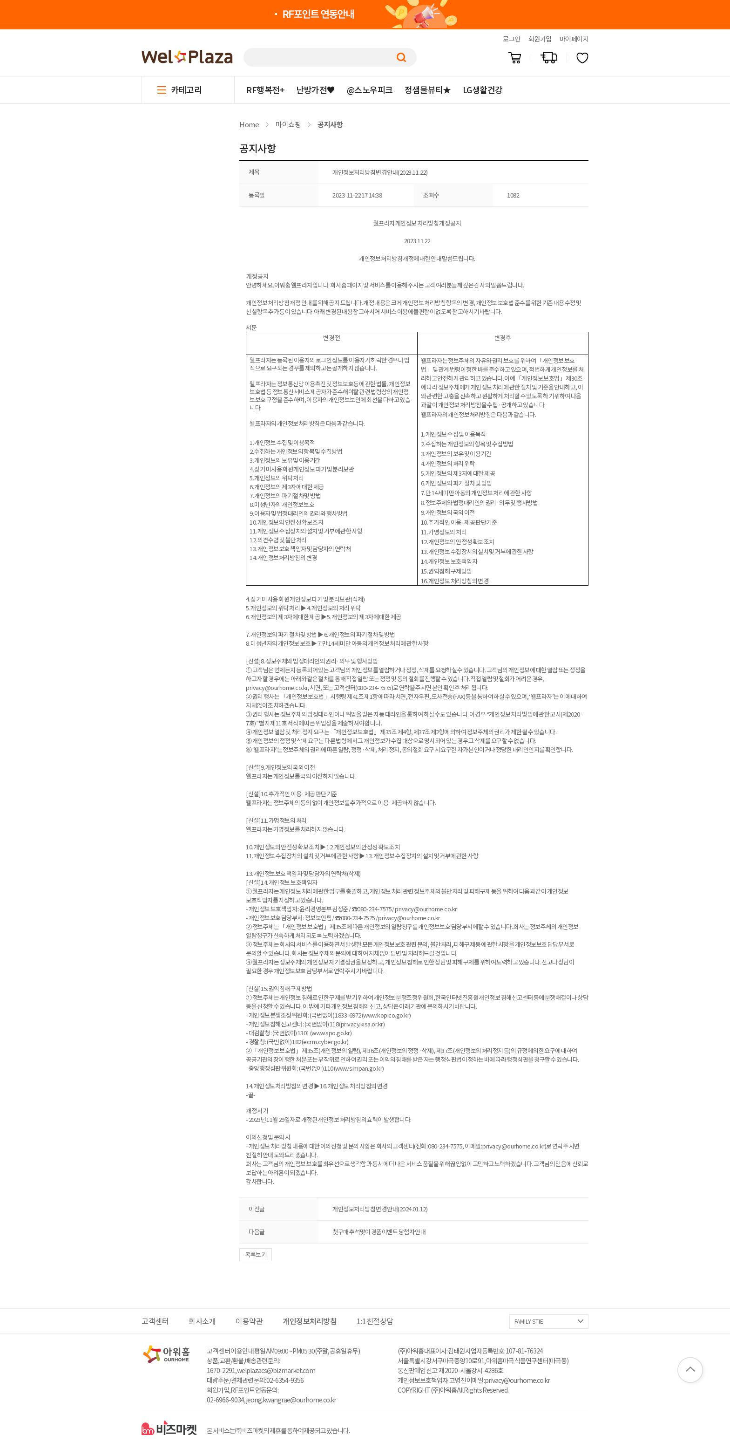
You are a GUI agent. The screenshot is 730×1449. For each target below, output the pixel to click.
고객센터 (155, 1320)
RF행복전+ (265, 89)
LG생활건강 (483, 89)
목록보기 (255, 1254)
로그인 (511, 38)
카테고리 (186, 89)
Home (249, 124)
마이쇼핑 (288, 124)
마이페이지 (574, 38)
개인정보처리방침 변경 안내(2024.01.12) (379, 1208)
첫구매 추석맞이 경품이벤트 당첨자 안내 (379, 1231)
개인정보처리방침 (310, 1320)
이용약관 (249, 1320)
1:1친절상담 (375, 1320)
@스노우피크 (370, 89)
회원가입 (540, 38)
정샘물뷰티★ (428, 89)
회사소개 (202, 1320)
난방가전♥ (315, 89)
